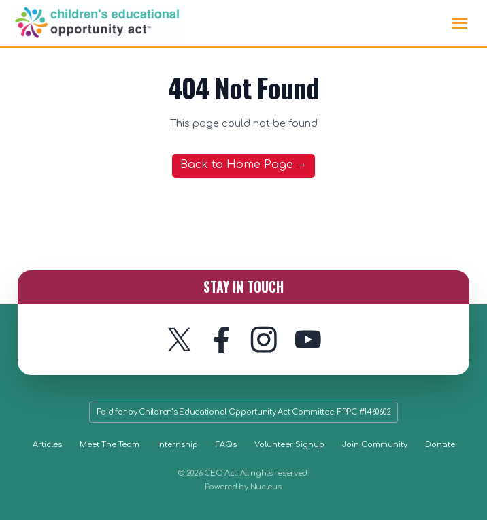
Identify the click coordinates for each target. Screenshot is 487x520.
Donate (440, 444)
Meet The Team (109, 444)
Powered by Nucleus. (244, 487)
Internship (177, 444)
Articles (47, 444)
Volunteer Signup (289, 444)
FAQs (226, 444)
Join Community (374, 444)
